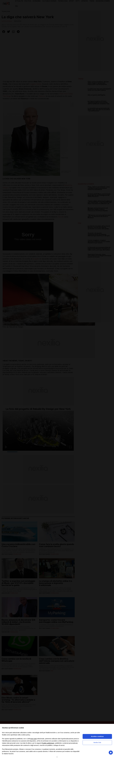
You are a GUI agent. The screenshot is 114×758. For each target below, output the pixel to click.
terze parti (33, 738)
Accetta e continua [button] (97, 736)
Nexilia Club (97, 742)
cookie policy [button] (25, 735)
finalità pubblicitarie (48, 743)
